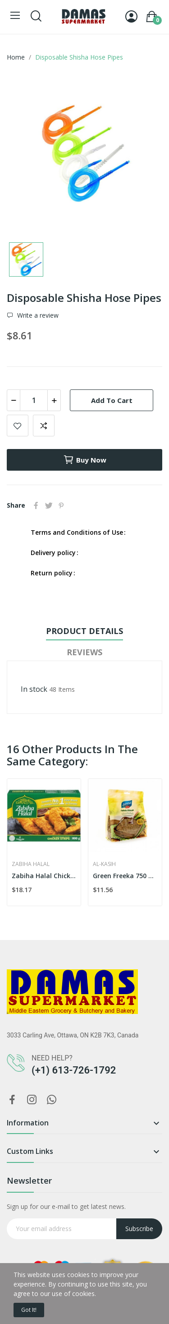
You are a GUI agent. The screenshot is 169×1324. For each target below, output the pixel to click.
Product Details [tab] (84, 630)
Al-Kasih (104, 864)
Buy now (84, 459)
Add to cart (111, 400)
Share (36, 505)
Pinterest (61, 505)
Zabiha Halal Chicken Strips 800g (44, 875)
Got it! (29, 1310)
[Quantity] (33, 400)
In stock (34, 689)
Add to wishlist (17, 425)
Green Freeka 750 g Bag (125, 875)
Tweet (48, 505)
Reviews (84, 652)
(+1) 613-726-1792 (74, 1070)
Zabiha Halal (31, 864)
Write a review (37, 315)
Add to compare (43, 425)
